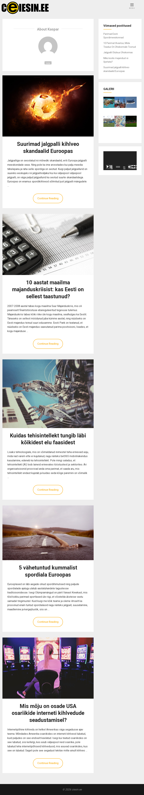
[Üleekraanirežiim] (135, 166)
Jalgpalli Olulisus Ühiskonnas (118, 52)
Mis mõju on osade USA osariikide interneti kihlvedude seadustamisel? (48, 713)
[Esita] (109, 166)
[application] (120, 160)
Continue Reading (48, 198)
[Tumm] (131, 166)
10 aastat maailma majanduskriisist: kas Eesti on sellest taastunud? (48, 289)
